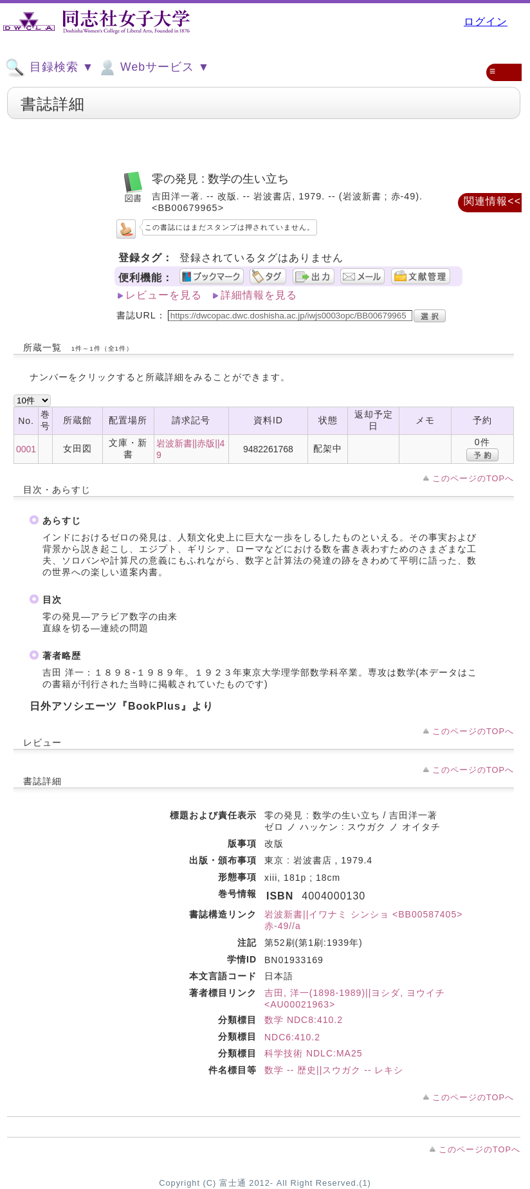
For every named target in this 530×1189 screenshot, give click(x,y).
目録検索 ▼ (49, 67)
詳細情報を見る (259, 295)
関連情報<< (492, 201)
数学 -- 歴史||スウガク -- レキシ (333, 1070)
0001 (26, 449)
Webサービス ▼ (153, 67)
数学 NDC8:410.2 (303, 1020)
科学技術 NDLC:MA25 (313, 1053)
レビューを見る (163, 295)
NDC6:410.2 (292, 1037)
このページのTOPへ (473, 478)
